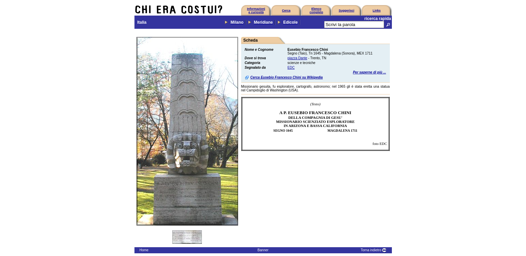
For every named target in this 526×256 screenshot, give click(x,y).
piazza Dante (297, 58)
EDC (291, 67)
